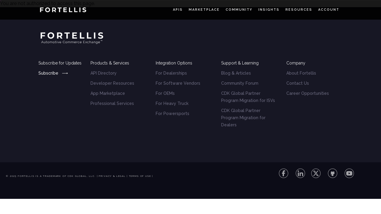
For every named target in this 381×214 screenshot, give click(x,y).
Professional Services (112, 103)
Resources (298, 10)
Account (328, 10)
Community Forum (239, 83)
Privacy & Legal (112, 175)
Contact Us (297, 83)
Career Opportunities (307, 93)
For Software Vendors (178, 83)
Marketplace (204, 10)
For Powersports (172, 113)
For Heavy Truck (172, 103)
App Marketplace (107, 93)
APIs (178, 10)
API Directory (103, 73)
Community (239, 10)
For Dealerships (171, 73)
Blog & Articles (236, 73)
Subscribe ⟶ (53, 73)
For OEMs (165, 93)
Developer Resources (112, 83)
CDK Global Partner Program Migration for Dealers (243, 117)
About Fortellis (301, 73)
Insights (268, 10)
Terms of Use (140, 175)
